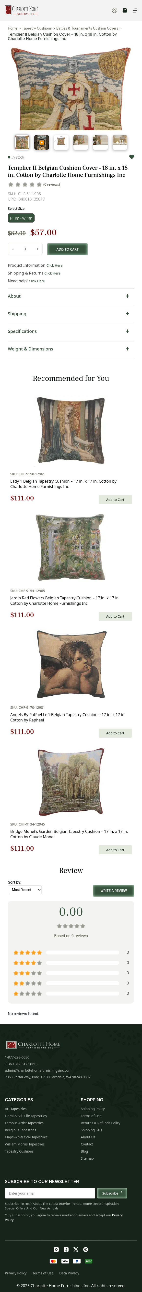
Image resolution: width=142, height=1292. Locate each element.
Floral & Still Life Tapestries (26, 1115)
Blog (84, 1151)
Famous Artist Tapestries (24, 1123)
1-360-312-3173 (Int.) (21, 1063)
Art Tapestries (15, 1108)
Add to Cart (115, 499)
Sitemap (87, 1158)
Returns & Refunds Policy (100, 1123)
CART (124, 10)
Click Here (55, 265)
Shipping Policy (93, 1108)
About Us (88, 1137)
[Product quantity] (25, 249)
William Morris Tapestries (25, 1144)
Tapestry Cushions (37, 28)
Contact (87, 1144)
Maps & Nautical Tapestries (26, 1137)
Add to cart (68, 249)
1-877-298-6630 (17, 1057)
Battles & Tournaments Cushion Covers (87, 28)
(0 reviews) (51, 184)
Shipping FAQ (91, 1130)
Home (12, 28)
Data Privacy (69, 1273)
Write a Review (113, 891)
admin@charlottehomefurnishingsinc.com (38, 1070)
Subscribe (112, 1193)
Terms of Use (91, 1115)
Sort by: (14, 882)
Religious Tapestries (20, 1130)
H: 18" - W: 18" (21, 218)
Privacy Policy (15, 1273)
